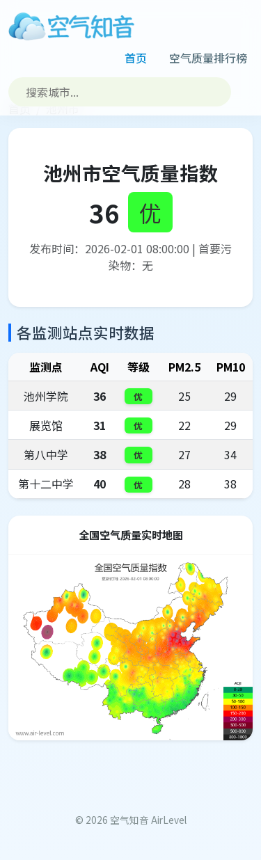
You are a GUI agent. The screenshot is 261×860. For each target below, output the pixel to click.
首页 (136, 57)
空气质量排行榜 (208, 57)
